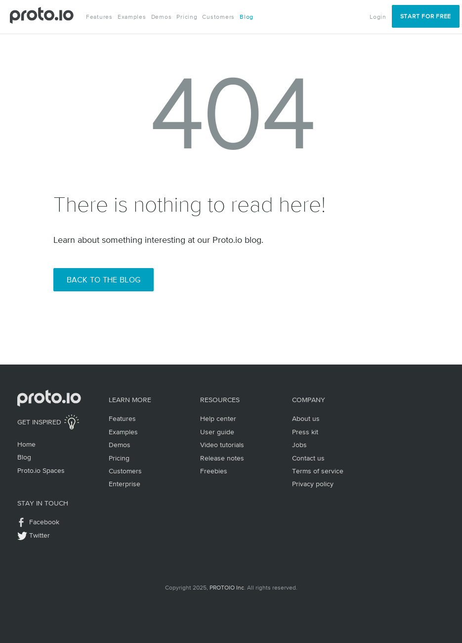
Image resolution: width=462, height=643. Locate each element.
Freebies (213, 471)
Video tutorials (222, 445)
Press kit (305, 432)
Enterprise (124, 484)
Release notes (222, 458)
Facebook (44, 522)
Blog (246, 16)
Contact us (308, 458)
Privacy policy (313, 484)
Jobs (299, 445)
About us (306, 418)
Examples (132, 16)
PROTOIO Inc (227, 587)
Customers (218, 16)
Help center (218, 418)
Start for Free (425, 16)
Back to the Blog (104, 279)
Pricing (186, 16)
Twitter (39, 535)
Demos (161, 16)
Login (378, 16)
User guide (217, 432)
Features (99, 16)
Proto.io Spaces (41, 470)
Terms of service (317, 471)
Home (26, 444)
